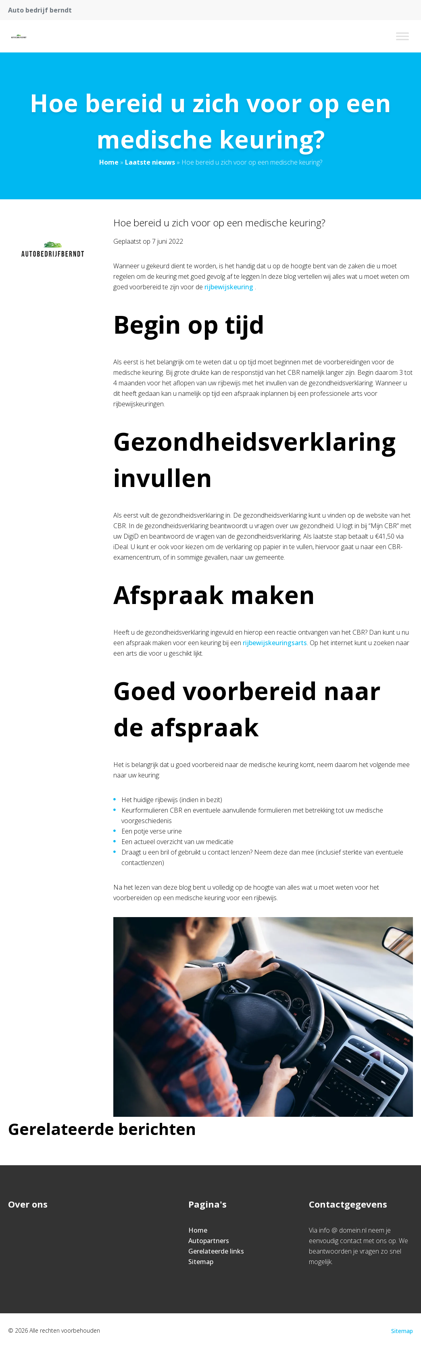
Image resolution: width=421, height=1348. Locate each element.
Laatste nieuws (150, 162)
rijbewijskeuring (228, 286)
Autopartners (208, 1240)
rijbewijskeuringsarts (275, 642)
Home (109, 162)
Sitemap (200, 1261)
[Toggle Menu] (402, 36)
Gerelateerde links (216, 1251)
